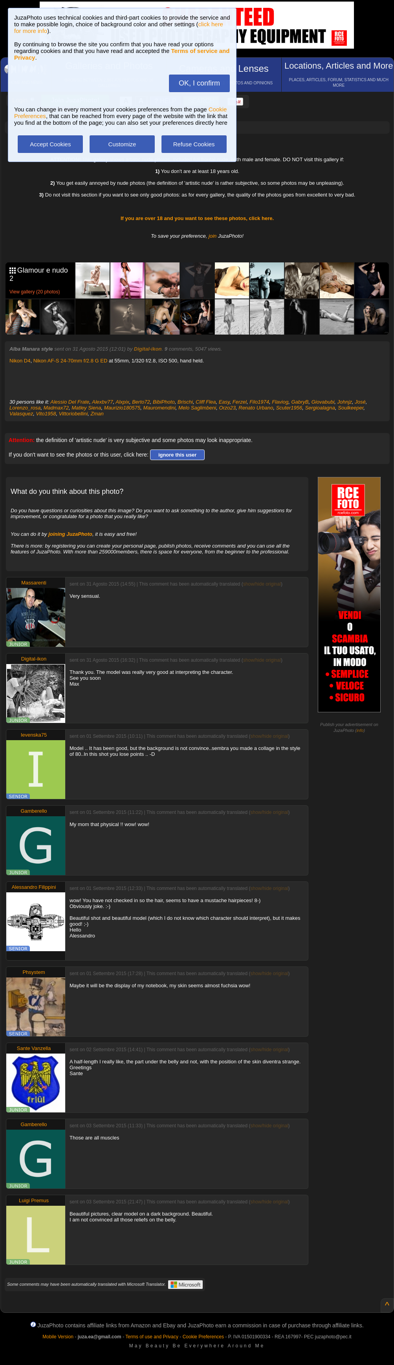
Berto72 (141, 402)
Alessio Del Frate (69, 402)
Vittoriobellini (73, 414)
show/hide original (262, 584)
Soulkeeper (350, 408)
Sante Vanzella (34, 1048)
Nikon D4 (19, 361)
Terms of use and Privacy (151, 1337)
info (360, 730)
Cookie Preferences (203, 1337)
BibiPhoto (164, 402)
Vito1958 (46, 414)
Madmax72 (56, 408)
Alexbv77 (102, 402)
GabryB (299, 402)
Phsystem (33, 972)
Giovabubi (323, 402)
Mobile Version (57, 1337)
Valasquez (21, 414)
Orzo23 (227, 408)
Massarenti (33, 583)
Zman (97, 414)
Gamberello (33, 811)
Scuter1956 (289, 408)
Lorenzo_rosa (25, 408)
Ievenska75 (34, 735)
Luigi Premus (34, 1200)
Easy (224, 402)
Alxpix (122, 402)
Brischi (185, 402)
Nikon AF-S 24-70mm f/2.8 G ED (70, 361)
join (212, 236)
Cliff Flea (206, 402)
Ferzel (240, 402)
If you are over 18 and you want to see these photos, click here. (197, 218)
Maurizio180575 (122, 408)
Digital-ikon (148, 349)
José (360, 402)
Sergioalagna (320, 408)
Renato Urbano (255, 408)
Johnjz (344, 402)
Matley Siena (86, 408)
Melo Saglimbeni (197, 408)
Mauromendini (159, 408)
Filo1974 (259, 402)
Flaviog (280, 402)
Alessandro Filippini (34, 887)
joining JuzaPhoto (70, 534)
